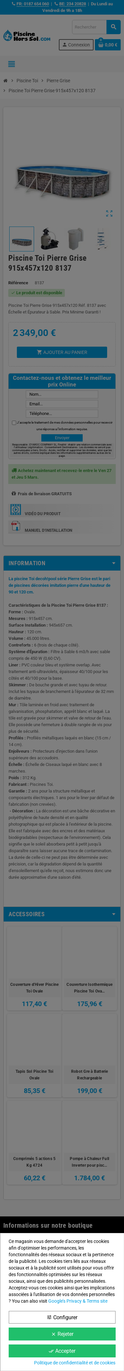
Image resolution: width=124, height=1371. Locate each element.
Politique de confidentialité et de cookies (74, 1362)
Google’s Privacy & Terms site (77, 1301)
